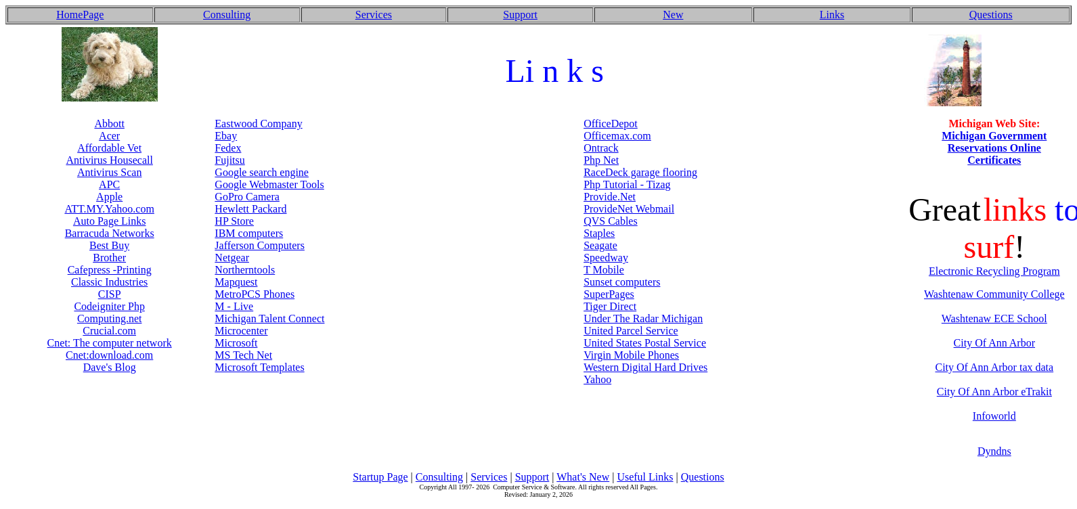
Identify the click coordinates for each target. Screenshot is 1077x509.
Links (832, 14)
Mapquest (236, 282)
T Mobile (604, 269)
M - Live (234, 306)
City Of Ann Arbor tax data (994, 367)
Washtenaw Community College (994, 294)
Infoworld (994, 416)
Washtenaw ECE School (994, 318)
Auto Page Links (109, 221)
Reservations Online (994, 148)
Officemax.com (617, 135)
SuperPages (609, 294)
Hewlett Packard (250, 209)
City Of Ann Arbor (994, 343)
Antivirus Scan (109, 172)
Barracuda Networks (109, 233)
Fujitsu (229, 160)
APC (109, 184)
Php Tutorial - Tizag (627, 184)
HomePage (80, 14)
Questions (991, 14)
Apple (109, 196)
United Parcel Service (631, 330)
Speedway (606, 257)
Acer (109, 135)
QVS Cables (611, 221)
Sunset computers (622, 282)
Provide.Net (610, 196)
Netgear (232, 257)
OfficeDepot (611, 123)
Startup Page (380, 477)
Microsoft (236, 343)
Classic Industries (109, 282)
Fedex (228, 148)
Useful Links (645, 477)
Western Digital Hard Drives (645, 367)
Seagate (600, 245)
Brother (109, 257)
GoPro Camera (247, 196)
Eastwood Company (258, 123)
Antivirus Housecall (109, 160)
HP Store (234, 221)
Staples (599, 233)
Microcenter (241, 330)
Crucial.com (109, 330)
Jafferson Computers (260, 245)
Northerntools (245, 269)
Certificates (994, 160)
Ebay (226, 135)
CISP (109, 294)
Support (520, 14)
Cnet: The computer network (109, 343)
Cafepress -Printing (110, 269)
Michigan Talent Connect (269, 318)
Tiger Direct (610, 306)
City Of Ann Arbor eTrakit (994, 391)
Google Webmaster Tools (269, 184)
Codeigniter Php (109, 306)
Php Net (601, 160)
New (673, 14)
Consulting (226, 14)
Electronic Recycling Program (994, 271)
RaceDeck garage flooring (640, 172)
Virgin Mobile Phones (631, 355)
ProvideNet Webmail (629, 209)
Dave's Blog (109, 367)
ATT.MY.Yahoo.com (109, 209)
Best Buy (109, 245)
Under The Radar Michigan (643, 318)
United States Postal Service (645, 343)
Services (373, 14)
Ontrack (601, 148)
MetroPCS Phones (254, 294)
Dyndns (994, 451)
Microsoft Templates (259, 367)
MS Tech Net (243, 355)
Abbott (109, 123)
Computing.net (109, 318)
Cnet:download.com (109, 355)
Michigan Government (994, 135)
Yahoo (597, 379)
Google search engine (262, 172)
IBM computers (249, 233)
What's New (582, 477)
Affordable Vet (109, 148)
